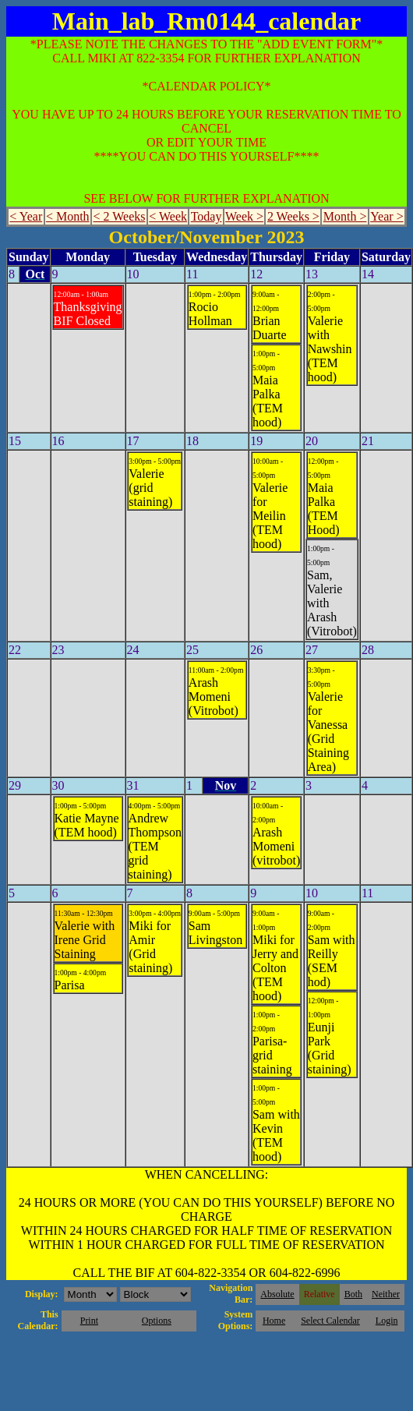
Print (89, 1320)
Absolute (277, 1294)
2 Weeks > (293, 216)
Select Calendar (330, 1320)
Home (274, 1320)
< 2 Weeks (119, 216)
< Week (168, 216)
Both (353, 1294)
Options (156, 1320)
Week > (244, 216)
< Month (68, 216)
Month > (345, 216)
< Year (25, 216)
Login (387, 1320)
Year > (387, 216)
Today (206, 216)
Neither (386, 1294)
